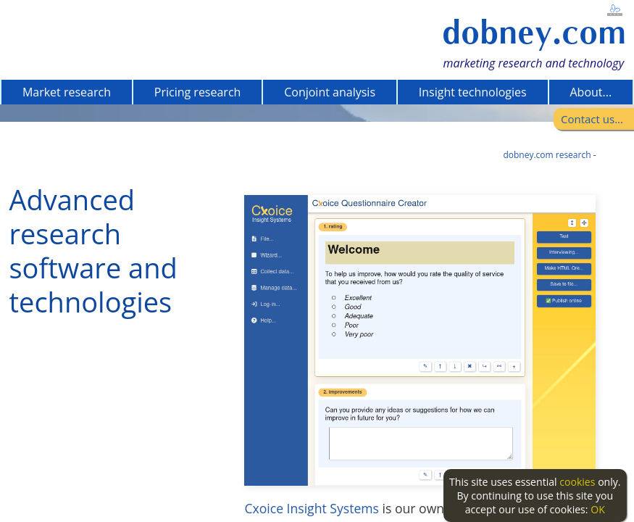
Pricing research (197, 92)
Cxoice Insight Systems (311, 508)
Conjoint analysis (329, 92)
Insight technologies (473, 92)
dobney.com (534, 32)
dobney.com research (547, 155)
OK (598, 509)
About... (591, 92)
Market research (66, 92)
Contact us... (592, 119)
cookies (577, 482)
